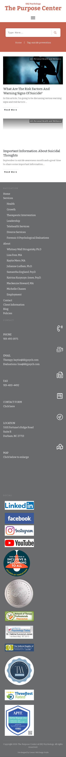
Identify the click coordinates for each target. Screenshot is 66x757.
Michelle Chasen (16, 288)
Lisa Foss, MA (14, 255)
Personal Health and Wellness (47, 59)
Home (6, 193)
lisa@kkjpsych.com (29, 364)
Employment (14, 294)
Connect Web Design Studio (39, 752)
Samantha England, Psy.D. (21, 271)
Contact (7, 300)
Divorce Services (16, 232)
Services (8, 198)
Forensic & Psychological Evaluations (28, 237)
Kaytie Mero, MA (16, 260)
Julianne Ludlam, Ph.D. (19, 266)
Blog (5, 309)
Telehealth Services (18, 226)
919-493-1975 (10, 338)
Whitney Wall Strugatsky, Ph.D (24, 249)
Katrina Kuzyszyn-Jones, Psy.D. (24, 277)
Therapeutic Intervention (21, 215)
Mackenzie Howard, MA (20, 283)
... (26, 102)
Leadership (13, 220)
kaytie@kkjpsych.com (26, 359)
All (31, 59)
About (6, 243)
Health (11, 203)
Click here (9, 406)
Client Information (14, 304)
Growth (11, 209)
